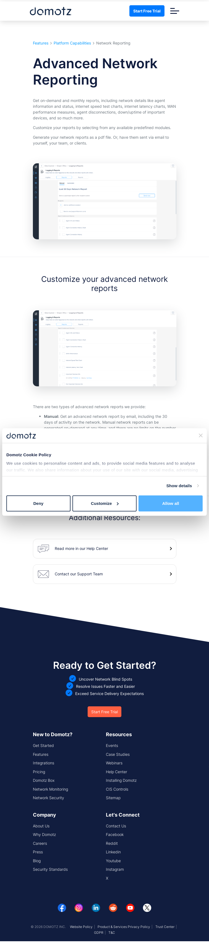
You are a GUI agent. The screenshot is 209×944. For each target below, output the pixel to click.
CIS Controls (117, 789)
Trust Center (164, 926)
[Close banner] (201, 435)
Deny (38, 503)
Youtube (113, 860)
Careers (40, 843)
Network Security (48, 797)
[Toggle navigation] (174, 11)
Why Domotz (44, 834)
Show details (179, 485)
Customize (105, 503)
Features (40, 43)
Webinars (114, 762)
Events (112, 745)
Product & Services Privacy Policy (124, 926)
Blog (37, 860)
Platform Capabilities (72, 43)
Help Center (116, 771)
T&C (111, 932)
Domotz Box (43, 780)
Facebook (115, 834)
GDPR (98, 932)
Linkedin (113, 851)
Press (38, 851)
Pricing (39, 771)
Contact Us (116, 825)
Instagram (115, 869)
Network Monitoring (50, 789)
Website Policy (81, 926)
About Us (41, 825)
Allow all (170, 503)
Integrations (43, 762)
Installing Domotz (121, 780)
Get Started (43, 745)
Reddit (112, 843)
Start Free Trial (147, 11)
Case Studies (118, 754)
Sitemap (113, 797)
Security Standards (50, 869)
